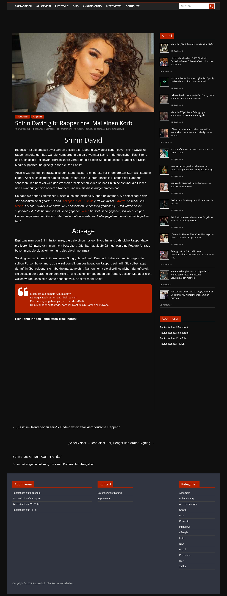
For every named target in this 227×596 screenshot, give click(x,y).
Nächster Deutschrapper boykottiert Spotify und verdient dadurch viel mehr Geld (192, 80)
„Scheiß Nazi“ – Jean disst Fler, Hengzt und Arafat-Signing (111, 443)
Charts (182, 509)
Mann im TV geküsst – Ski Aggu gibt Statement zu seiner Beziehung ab (188, 114)
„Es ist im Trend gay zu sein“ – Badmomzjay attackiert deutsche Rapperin (66, 427)
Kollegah (68, 201)
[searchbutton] (211, 6)
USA (181, 560)
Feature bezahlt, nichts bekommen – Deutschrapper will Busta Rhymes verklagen (192, 168)
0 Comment (64, 129)
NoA (181, 543)
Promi (182, 549)
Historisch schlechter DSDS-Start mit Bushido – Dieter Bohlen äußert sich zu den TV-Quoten (192, 61)
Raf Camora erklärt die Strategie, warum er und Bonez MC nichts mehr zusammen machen (192, 295)
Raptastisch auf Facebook (174, 327)
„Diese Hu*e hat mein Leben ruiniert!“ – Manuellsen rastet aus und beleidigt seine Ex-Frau (191, 132)
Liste (181, 538)
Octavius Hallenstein (44, 129)
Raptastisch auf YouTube (173, 338)
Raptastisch (23, 6)
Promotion (184, 555)
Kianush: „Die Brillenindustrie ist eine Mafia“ (192, 44)
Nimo (85, 211)
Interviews (113, 6)
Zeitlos (182, 566)
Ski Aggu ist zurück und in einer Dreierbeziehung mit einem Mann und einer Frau (192, 254)
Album (80, 129)
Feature (88, 129)
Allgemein (43, 6)
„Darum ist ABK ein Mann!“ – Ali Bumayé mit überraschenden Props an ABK (192, 236)
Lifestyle (61, 6)
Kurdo (121, 201)
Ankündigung (92, 6)
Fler (78, 201)
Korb (108, 129)
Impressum (104, 498)
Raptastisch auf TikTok (172, 343)
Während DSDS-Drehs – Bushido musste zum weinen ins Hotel (191, 185)
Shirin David (118, 129)
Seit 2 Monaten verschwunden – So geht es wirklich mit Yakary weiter (192, 219)
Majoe (19, 206)
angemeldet (34, 464)
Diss (76, 6)
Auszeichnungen (188, 504)
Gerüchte (133, 6)
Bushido (87, 201)
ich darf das (99, 129)
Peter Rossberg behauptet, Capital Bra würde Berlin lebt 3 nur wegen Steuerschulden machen (190, 274)
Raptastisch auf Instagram (174, 332)
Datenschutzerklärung (110, 492)
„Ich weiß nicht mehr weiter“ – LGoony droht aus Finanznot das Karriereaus (193, 97)
